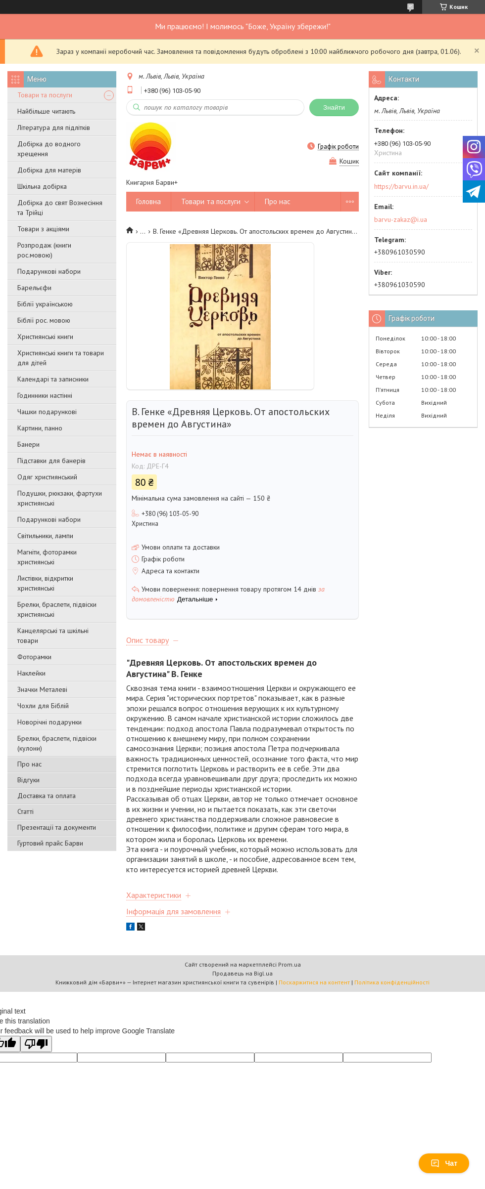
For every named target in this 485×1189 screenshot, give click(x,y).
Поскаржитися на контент (314, 982)
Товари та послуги (44, 94)
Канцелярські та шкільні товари (53, 635)
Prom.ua (289, 964)
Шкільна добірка (42, 186)
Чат (444, 1163)
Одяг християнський (47, 476)
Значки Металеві (42, 689)
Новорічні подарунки (49, 722)
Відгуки (28, 779)
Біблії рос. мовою (43, 320)
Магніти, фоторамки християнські (47, 557)
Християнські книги (45, 336)
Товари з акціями (43, 228)
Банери (28, 444)
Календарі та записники (53, 379)
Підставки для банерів (51, 460)
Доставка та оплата (46, 795)
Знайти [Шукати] (334, 107)
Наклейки (31, 673)
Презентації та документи (56, 827)
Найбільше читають (46, 111)
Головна (148, 201)
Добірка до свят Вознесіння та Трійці (59, 207)
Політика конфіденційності (392, 982)
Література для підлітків (53, 127)
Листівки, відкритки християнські (45, 583)
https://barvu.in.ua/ (401, 186)
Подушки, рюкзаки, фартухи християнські (59, 498)
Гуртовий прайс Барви (50, 843)
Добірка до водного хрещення (49, 148)
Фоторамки (34, 656)
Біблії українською (45, 303)
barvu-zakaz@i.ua (400, 219)
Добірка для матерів (49, 170)
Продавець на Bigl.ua (242, 973)
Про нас (29, 764)
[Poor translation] (36, 1044)
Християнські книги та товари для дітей (60, 357)
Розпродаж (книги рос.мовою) (44, 250)
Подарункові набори (49, 271)
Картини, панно (39, 428)
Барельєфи (34, 287)
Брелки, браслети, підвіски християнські (57, 609)
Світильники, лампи (45, 535)
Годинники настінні (44, 395)
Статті (25, 811)
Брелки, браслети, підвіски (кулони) (57, 743)
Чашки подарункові (47, 411)
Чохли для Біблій (43, 705)
